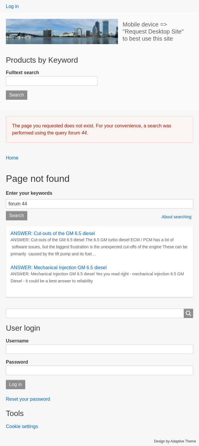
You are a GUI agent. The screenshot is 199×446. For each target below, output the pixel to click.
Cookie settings (22, 426)
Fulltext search (22, 72)
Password (17, 362)
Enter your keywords (29, 193)
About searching (176, 216)
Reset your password (28, 399)
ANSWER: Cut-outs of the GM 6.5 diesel (53, 233)
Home (12, 157)
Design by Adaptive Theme (175, 441)
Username (17, 340)
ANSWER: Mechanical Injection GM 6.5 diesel (59, 267)
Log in (12, 6)
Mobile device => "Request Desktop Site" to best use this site (153, 31)
